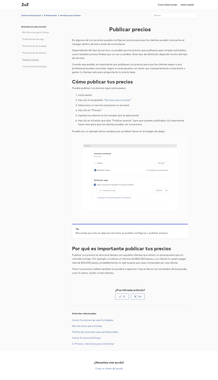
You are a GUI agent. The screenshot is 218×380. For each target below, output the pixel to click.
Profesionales (50, 15)
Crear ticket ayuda (167, 4)
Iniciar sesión (187, 4)
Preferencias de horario (34, 52)
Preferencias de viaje (33, 39)
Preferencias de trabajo (34, 46)
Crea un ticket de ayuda (109, 368)
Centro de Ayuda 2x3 (31, 15)
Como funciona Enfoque (34, 66)
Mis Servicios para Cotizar (35, 32)
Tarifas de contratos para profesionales (95, 331)
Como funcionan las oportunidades (92, 320)
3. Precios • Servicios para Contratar (93, 343)
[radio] (122, 296)
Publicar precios (30, 59)
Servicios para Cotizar (70, 15)
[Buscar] (174, 15)
